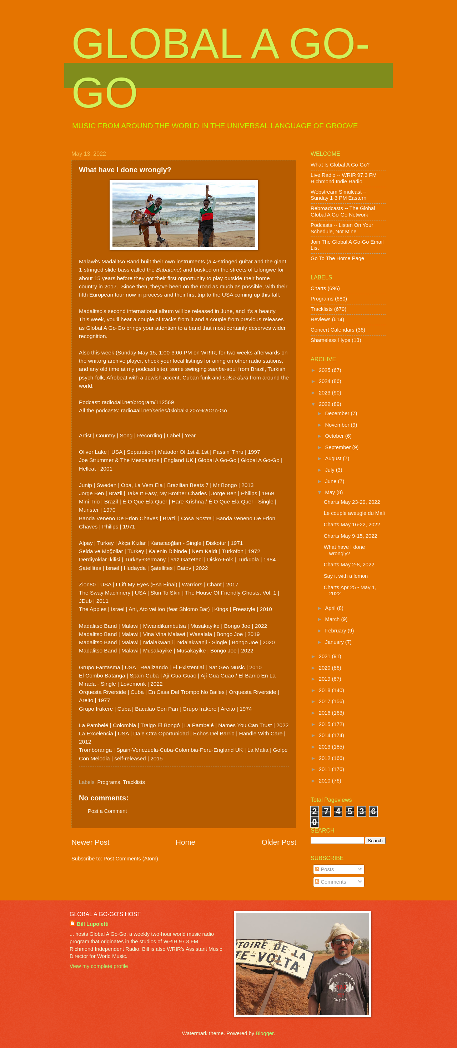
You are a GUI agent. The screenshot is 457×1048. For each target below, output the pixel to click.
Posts (324, 869)
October (335, 436)
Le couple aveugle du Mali (354, 513)
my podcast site (146, 369)
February (336, 631)
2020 (325, 668)
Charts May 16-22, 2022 (352, 524)
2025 (325, 370)
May (330, 492)
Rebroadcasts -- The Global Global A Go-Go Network (343, 211)
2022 (325, 404)
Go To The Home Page (337, 258)
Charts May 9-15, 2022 (350, 536)
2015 (325, 724)
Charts (318, 288)
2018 (325, 690)
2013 (325, 747)
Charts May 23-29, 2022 (352, 502)
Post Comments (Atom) (131, 858)
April (331, 608)
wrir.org (97, 361)
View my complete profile (99, 966)
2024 (325, 381)
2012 (325, 758)
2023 (325, 393)
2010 (325, 781)
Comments (330, 882)
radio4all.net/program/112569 (138, 402)
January (335, 642)
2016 (325, 713)
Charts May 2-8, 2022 (349, 564)
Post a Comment (107, 811)
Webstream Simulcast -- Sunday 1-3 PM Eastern (339, 195)
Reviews (321, 319)
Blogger (264, 1033)
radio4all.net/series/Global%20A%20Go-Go (174, 410)
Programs (108, 782)
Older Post (279, 842)
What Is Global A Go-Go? (340, 165)
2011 (325, 769)
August (334, 458)
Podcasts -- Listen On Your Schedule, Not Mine (342, 228)
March (333, 619)
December (338, 413)
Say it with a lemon (346, 576)
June (331, 481)
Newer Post (90, 842)
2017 (325, 701)
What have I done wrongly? (344, 550)
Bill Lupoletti (93, 924)
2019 (325, 679)
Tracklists (134, 782)
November (338, 425)
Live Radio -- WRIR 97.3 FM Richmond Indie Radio (344, 178)
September (338, 447)
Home (185, 842)
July (330, 470)
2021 (325, 656)
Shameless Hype (330, 340)
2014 (325, 735)
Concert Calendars (333, 330)
